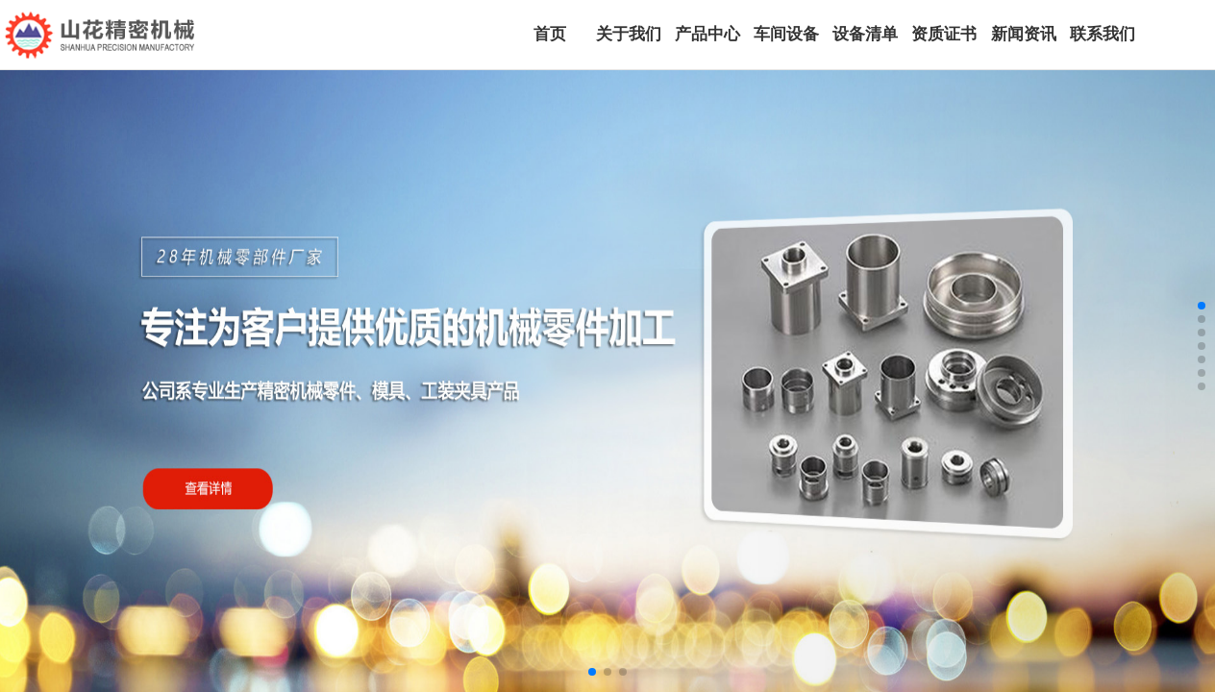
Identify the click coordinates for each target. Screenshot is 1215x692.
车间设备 (786, 34)
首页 (549, 34)
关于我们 (628, 34)
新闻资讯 (1023, 34)
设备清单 (865, 34)
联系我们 (1102, 34)
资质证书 (944, 34)
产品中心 (707, 34)
